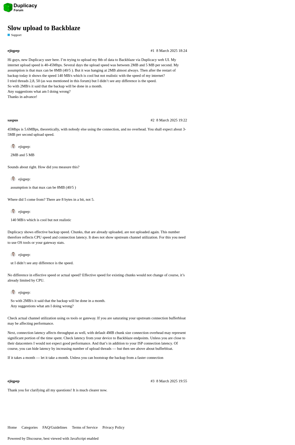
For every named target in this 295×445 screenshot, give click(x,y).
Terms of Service (85, 427)
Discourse (34, 438)
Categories (29, 427)
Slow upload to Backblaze (44, 28)
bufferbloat (177, 318)
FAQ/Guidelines (54, 427)
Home (12, 427)
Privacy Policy (113, 427)
